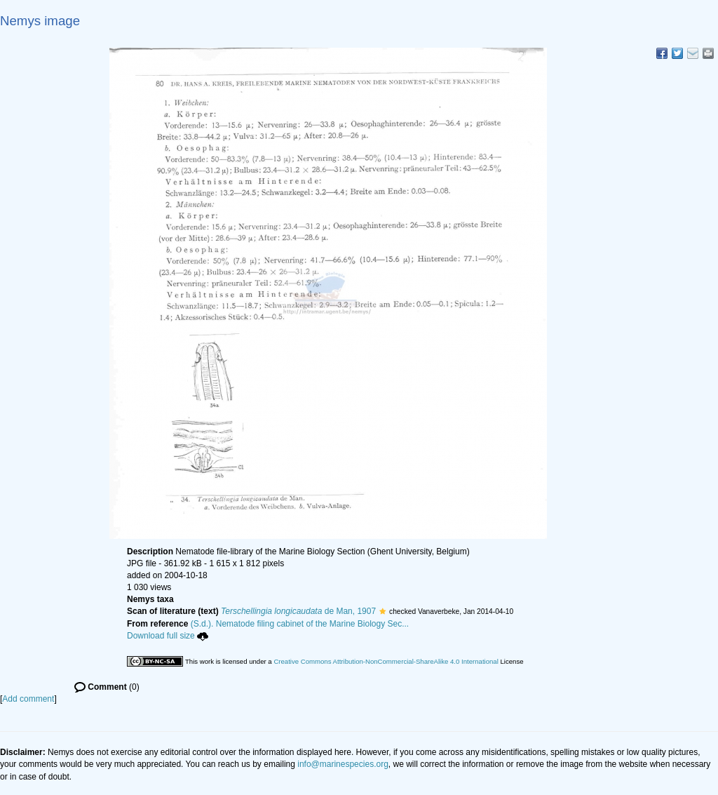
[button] (382, 611)
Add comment (28, 699)
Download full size (167, 636)
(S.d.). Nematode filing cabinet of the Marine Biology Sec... (300, 624)
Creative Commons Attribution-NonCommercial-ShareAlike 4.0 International (385, 661)
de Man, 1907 (298, 611)
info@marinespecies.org (342, 764)
